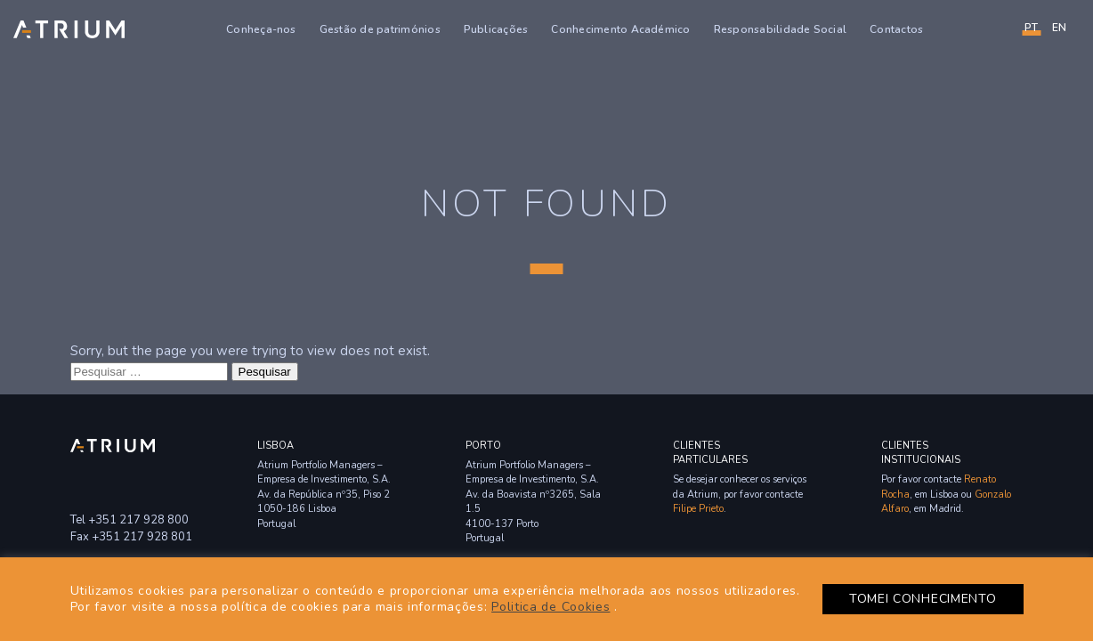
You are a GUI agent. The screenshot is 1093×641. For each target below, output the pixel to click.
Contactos (896, 29)
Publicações (496, 29)
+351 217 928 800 (138, 520)
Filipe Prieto (698, 508)
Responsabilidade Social (780, 29)
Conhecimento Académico (620, 29)
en (1059, 27)
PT (1031, 27)
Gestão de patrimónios (380, 29)
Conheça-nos (261, 29)
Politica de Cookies (550, 606)
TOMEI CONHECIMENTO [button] (923, 598)
